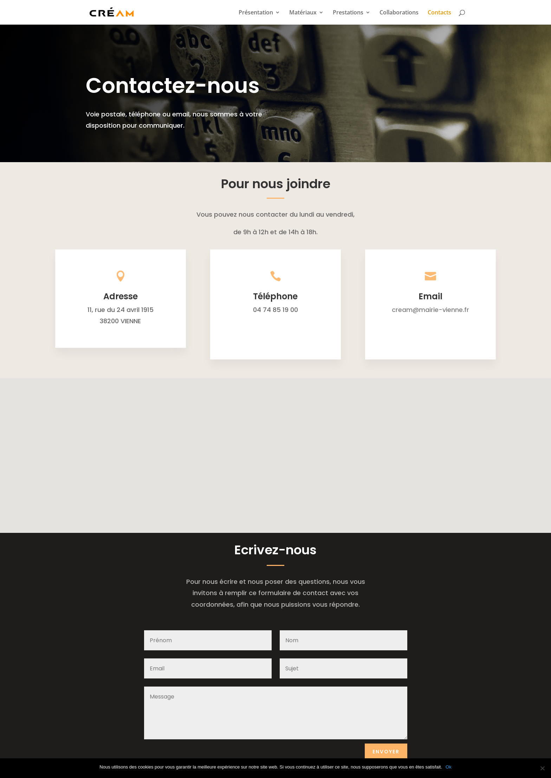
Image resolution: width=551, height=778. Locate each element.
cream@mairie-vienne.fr (430, 309)
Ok (449, 767)
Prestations (348, 13)
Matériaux (303, 13)
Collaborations (399, 13)
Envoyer (386, 751)
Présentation (256, 13)
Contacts (439, 13)
